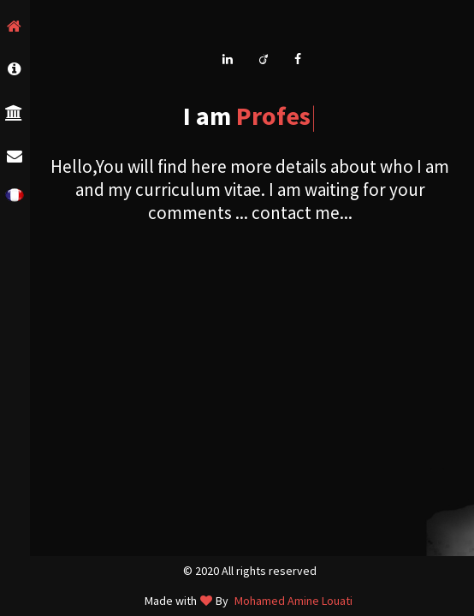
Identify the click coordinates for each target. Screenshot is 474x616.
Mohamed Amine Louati (293, 600)
